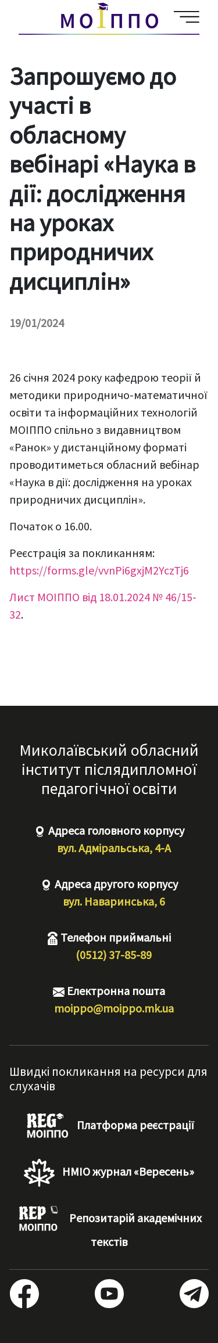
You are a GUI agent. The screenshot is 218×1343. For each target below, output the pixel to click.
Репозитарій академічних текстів (109, 1227)
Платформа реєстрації (109, 1126)
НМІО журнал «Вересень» (109, 1173)
